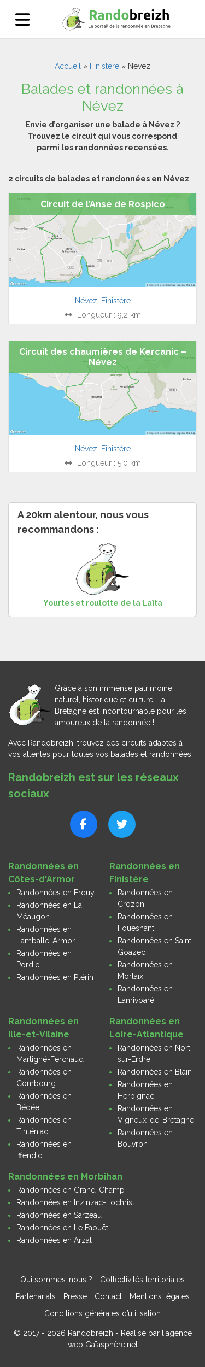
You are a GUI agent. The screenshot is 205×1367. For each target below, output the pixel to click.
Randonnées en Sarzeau (59, 1215)
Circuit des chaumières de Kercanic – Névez (102, 357)
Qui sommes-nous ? (56, 1279)
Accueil (68, 66)
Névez (86, 300)
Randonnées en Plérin (54, 977)
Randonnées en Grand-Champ (70, 1190)
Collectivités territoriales (142, 1279)
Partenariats (36, 1296)
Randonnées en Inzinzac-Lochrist (75, 1202)
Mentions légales (160, 1296)
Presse (75, 1296)
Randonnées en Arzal (54, 1240)
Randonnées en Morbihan (65, 1176)
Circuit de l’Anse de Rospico (102, 204)
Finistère (104, 66)
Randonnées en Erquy (55, 892)
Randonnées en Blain (155, 1071)
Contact (108, 1296)
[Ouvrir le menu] (22, 19)
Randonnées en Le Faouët (62, 1227)
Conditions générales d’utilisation (102, 1313)
